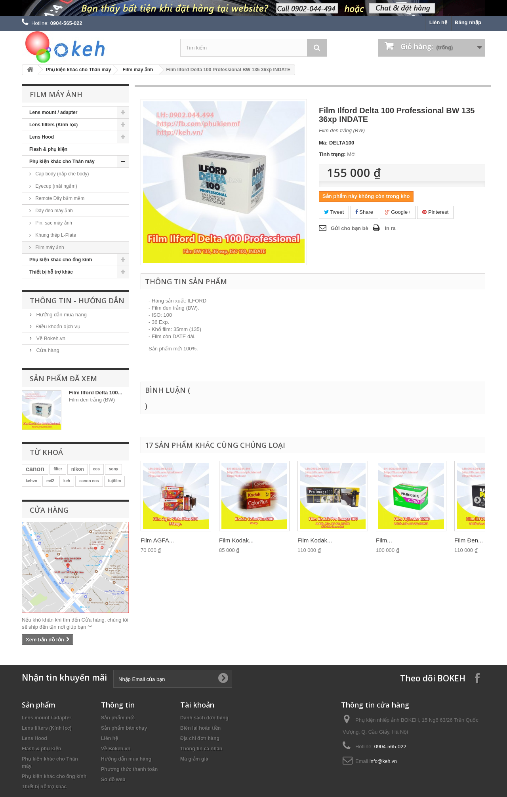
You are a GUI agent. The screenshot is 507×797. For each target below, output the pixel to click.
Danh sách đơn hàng (204, 718)
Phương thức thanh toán (129, 769)
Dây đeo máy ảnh (53, 210)
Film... (384, 540)
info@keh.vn (383, 761)
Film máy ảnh (137, 69)
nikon (77, 469)
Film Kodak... (236, 540)
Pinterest (435, 212)
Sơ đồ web (113, 779)
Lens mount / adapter (53, 112)
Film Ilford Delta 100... (95, 393)
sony (113, 469)
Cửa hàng (47, 350)
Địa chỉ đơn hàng (199, 738)
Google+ (398, 212)
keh (66, 481)
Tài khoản (197, 705)
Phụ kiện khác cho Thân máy (78, 69)
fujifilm (114, 481)
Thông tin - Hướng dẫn (77, 300)
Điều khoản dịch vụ (57, 326)
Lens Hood (41, 137)
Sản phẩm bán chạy (124, 728)
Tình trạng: (332, 154)
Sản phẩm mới (118, 718)
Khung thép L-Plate (55, 235)
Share (364, 212)
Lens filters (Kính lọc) (53, 124)
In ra (390, 228)
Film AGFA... (157, 540)
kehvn (31, 481)
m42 (50, 481)
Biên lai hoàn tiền (200, 728)
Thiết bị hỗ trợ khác (51, 272)
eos (96, 469)
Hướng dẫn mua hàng (61, 315)
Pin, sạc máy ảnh (53, 223)
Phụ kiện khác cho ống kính (60, 259)
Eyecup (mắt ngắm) (55, 186)
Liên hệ (438, 22)
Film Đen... (468, 540)
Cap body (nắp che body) (61, 174)
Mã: (323, 143)
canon (35, 469)
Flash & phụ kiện (48, 149)
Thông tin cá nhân (201, 748)
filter (57, 469)
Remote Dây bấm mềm (59, 198)
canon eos (89, 481)
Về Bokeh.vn (50, 338)
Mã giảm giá (194, 759)
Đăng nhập (468, 22)
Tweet (334, 212)
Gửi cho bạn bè (349, 228)
